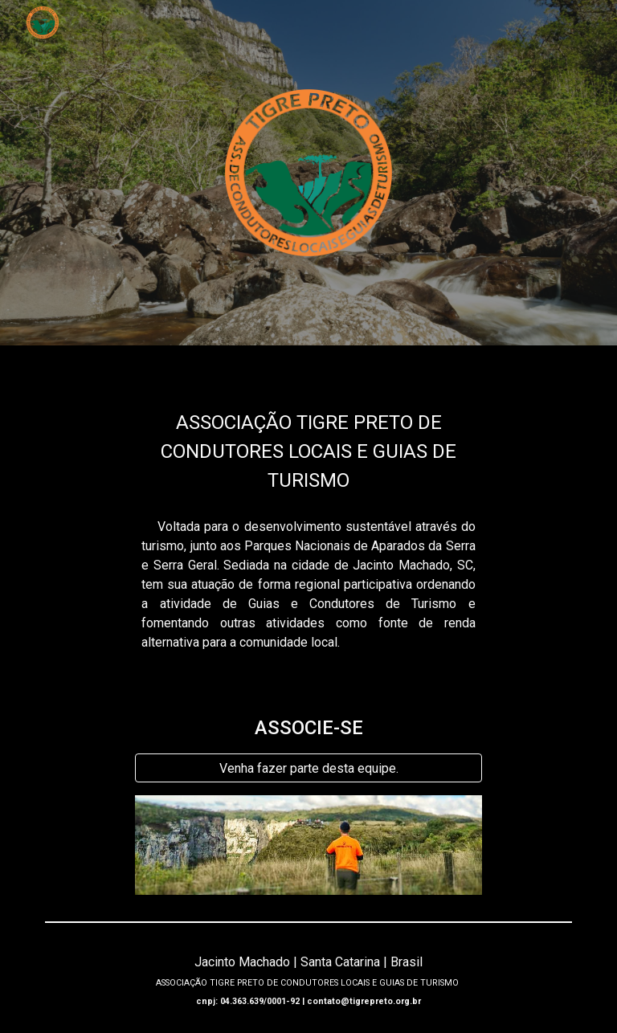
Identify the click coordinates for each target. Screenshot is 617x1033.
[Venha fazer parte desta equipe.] (308, 768)
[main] (308, 435)
